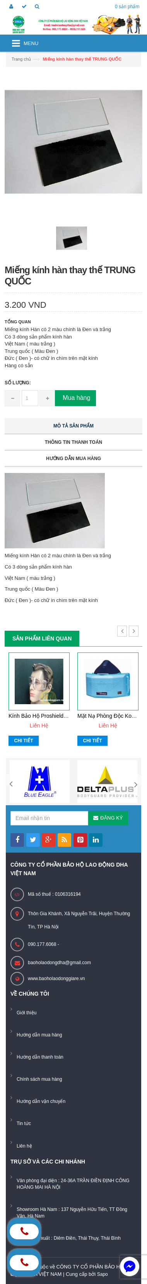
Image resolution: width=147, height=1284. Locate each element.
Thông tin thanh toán (73, 442)
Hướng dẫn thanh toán (40, 1057)
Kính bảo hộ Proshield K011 (43, 716)
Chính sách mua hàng (39, 1079)
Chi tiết (23, 740)
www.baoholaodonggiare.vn (56, 978)
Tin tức (24, 1123)
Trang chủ (21, 59)
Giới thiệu (26, 1012)
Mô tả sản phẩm (73, 426)
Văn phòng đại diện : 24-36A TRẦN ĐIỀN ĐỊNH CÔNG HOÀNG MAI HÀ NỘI (73, 1184)
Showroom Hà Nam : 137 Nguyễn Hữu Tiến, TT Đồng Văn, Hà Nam (72, 1213)
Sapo (102, 1274)
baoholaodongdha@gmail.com (59, 962)
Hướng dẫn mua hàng (73, 458)
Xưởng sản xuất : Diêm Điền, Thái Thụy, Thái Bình (69, 1238)
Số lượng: (18, 383)
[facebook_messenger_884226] (129, 1266)
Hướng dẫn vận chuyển (41, 1101)
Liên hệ (24, 1146)
